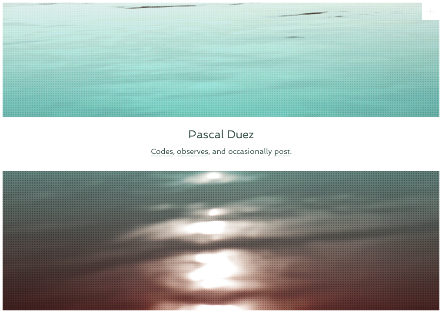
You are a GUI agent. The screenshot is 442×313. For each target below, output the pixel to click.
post (282, 151)
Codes (162, 151)
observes (192, 151)
